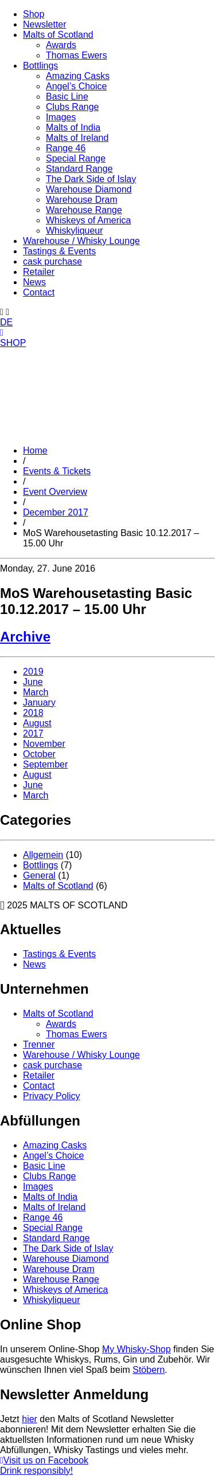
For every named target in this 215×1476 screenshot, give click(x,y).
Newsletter (45, 24)
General (39, 875)
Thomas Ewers (76, 55)
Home (35, 450)
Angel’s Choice (76, 86)
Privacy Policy (51, 1096)
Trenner (38, 1044)
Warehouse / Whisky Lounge (81, 241)
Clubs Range (72, 107)
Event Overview (55, 492)
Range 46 (65, 148)
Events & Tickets (57, 471)
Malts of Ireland (77, 138)
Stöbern (148, 1370)
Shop (33, 14)
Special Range (75, 158)
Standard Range (79, 169)
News (34, 282)
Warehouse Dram (82, 199)
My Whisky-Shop (136, 1349)
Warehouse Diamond (89, 189)
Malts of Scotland (58, 35)
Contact (38, 292)
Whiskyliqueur (74, 230)
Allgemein (43, 855)
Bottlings (40, 65)
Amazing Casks (78, 76)
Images (61, 117)
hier (29, 1419)
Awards (61, 45)
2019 (33, 671)
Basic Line (67, 96)
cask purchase (52, 261)
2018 (33, 713)
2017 (33, 733)
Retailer (38, 272)
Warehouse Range (84, 210)
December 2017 (55, 512)
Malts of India (73, 127)
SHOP (13, 343)
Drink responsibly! (36, 1470)
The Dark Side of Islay (91, 179)
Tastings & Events (59, 251)
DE (6, 322)
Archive (25, 636)
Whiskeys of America (88, 220)
